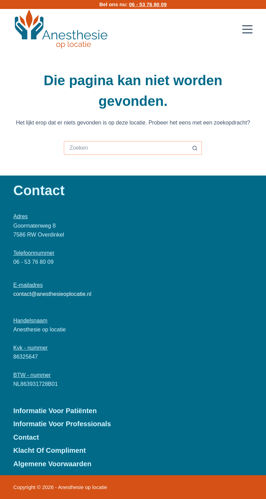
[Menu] (247, 29)
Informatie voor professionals (62, 424)
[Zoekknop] (195, 148)
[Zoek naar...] (126, 148)
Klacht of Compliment (49, 450)
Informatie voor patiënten (55, 411)
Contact (26, 437)
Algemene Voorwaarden (52, 464)
